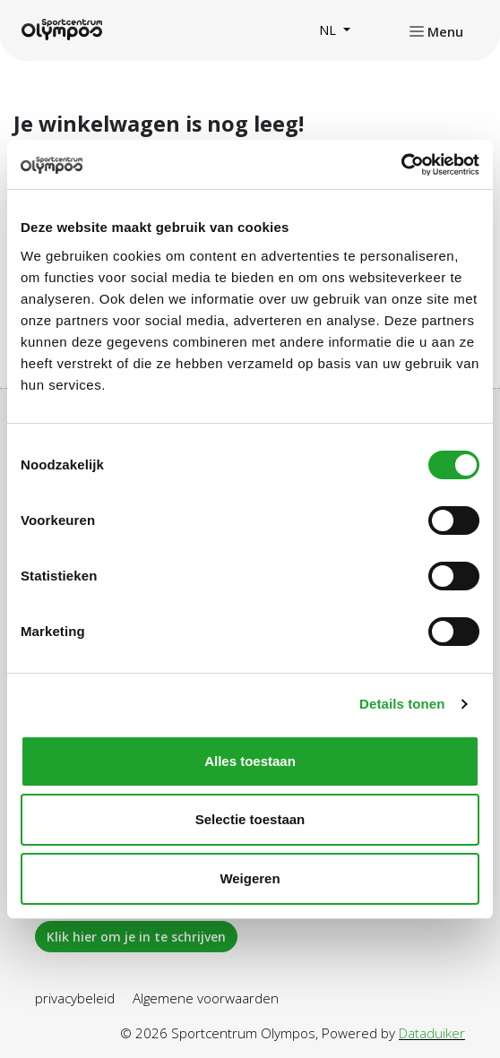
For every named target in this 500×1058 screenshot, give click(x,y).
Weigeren (250, 878)
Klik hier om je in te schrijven (136, 936)
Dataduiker (432, 1033)
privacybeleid (75, 998)
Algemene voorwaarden (206, 998)
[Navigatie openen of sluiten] (436, 30)
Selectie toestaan (250, 819)
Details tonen (401, 703)
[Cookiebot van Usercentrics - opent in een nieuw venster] (401, 164)
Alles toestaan (250, 761)
